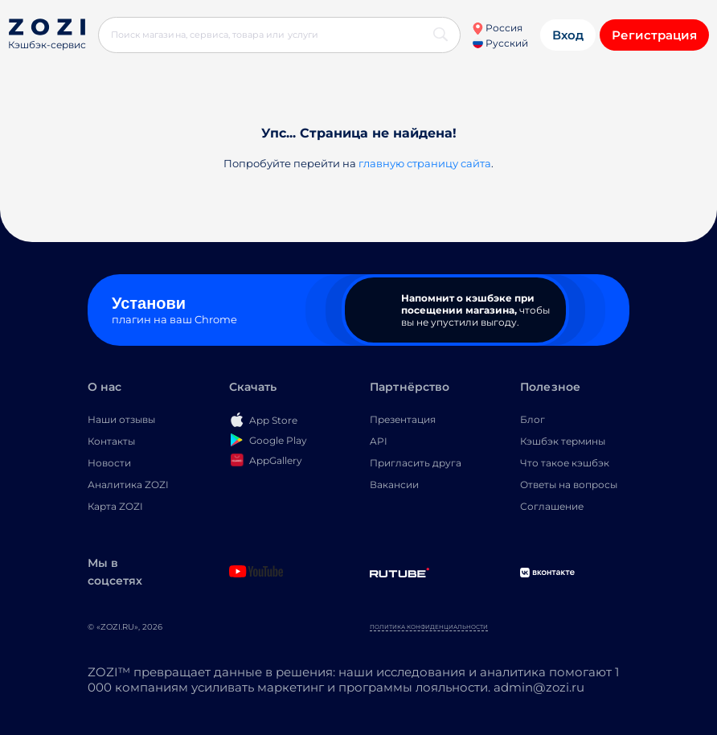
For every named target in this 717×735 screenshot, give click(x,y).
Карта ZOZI (115, 506)
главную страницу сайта (424, 163)
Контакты (111, 441)
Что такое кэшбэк (564, 463)
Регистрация (654, 35)
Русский (500, 43)
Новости (109, 463)
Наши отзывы (121, 419)
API (378, 441)
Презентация (403, 419)
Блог (532, 419)
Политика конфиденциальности (429, 626)
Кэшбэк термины (562, 441)
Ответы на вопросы (568, 484)
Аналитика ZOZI (128, 484)
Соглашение (552, 506)
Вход (568, 35)
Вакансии (394, 484)
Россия (497, 28)
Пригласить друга (415, 463)
